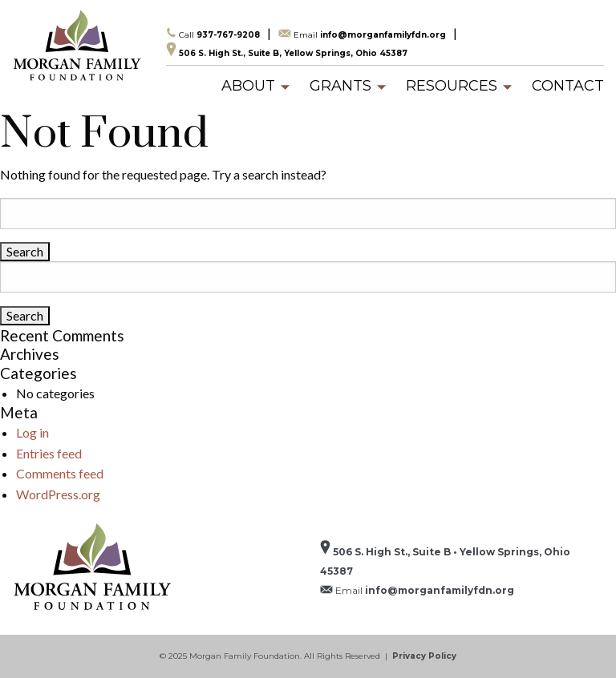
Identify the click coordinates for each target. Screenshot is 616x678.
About (248, 86)
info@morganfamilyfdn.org (362, 34)
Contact (568, 86)
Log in (32, 432)
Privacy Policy (424, 656)
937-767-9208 (213, 33)
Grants (340, 86)
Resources (451, 86)
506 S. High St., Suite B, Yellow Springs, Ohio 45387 (286, 50)
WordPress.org (58, 494)
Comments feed (59, 473)
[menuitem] (248, 86)
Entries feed (49, 453)
